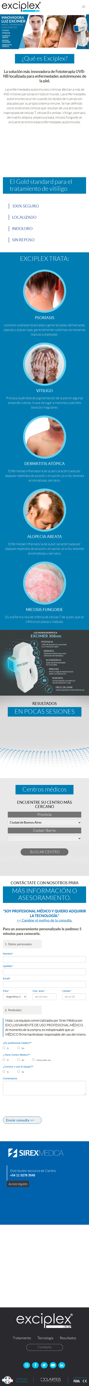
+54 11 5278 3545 (22, 1175)
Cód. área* (39, 990)
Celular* (66, 990)
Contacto (45, 1347)
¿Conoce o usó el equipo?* (18, 1066)
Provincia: (44, 815)
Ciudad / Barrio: (44, 830)
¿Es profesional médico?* (17, 1042)
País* (6, 990)
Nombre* (8, 953)
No (23, 1048)
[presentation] (32, 1106)
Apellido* (8, 966)
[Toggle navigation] (83, 6)
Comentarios (10, 1078)
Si (8, 1048)
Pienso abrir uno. (44, 1060)
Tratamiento (22, 1338)
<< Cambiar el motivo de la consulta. (44, 920)
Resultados (68, 1338)
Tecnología (45, 1338)
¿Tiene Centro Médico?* (16, 1054)
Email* (6, 978)
